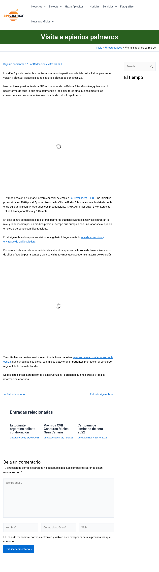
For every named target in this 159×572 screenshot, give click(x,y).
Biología (55, 6)
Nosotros (38, 6)
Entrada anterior (15, 394)
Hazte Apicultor (75, 6)
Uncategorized (17, 437)
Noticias (94, 6)
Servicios (110, 6)
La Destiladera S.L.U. (82, 198)
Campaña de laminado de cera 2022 (90, 428)
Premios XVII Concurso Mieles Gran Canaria (56, 428)
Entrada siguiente (102, 394)
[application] (44, 6)
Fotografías (126, 6)
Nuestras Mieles (42, 21)
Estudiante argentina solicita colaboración (22, 428)
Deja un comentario (14, 64)
